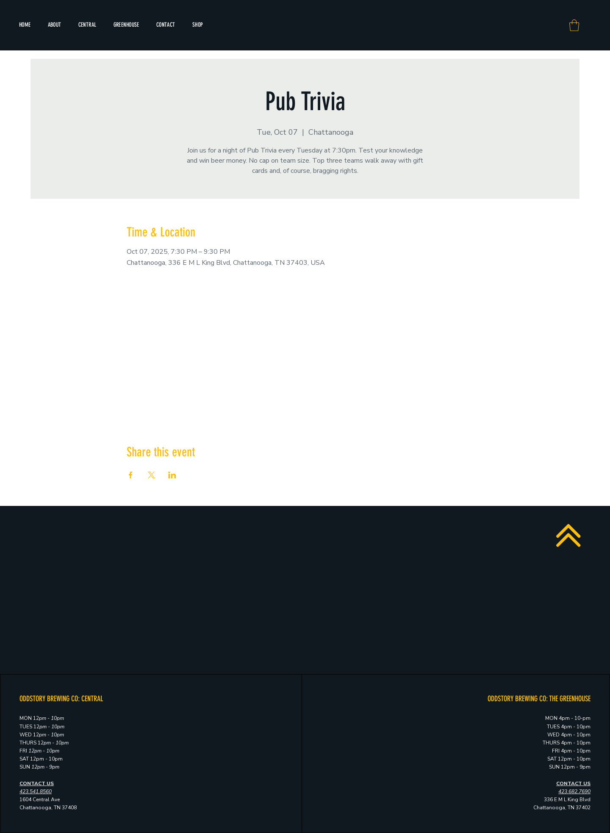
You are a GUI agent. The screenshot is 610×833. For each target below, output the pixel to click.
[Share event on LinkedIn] (172, 475)
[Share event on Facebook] (131, 475)
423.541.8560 (35, 791)
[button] (574, 25)
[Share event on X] (151, 475)
